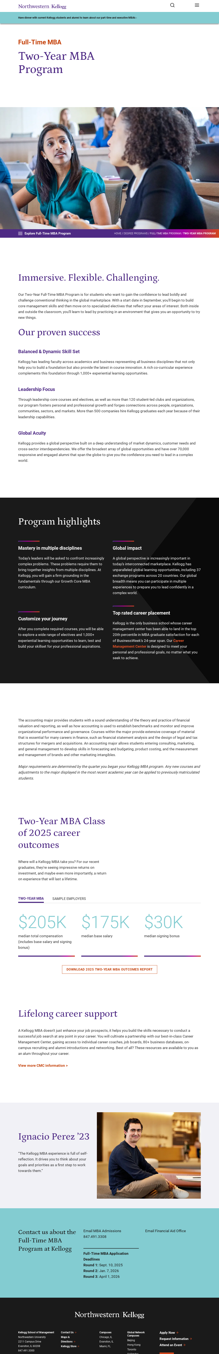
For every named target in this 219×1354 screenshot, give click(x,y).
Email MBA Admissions (102, 1231)
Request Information (176, 1339)
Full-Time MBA (39, 42)
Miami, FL (105, 1346)
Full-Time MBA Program (165, 233)
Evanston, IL (106, 1341)
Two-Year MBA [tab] (31, 898)
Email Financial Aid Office (165, 1231)
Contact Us (69, 1332)
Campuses (105, 1332)
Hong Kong (134, 1344)
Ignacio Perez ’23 (54, 1136)
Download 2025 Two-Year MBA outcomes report (110, 969)
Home (117, 233)
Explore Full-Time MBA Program (44, 233)
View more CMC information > (43, 1065)
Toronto (131, 1349)
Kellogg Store (70, 1346)
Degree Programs (136, 233)
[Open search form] (181, 5)
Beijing (131, 1340)
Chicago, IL (105, 1337)
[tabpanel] (109, 943)
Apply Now (169, 1333)
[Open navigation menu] (197, 5)
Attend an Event (173, 1345)
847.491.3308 (95, 1236)
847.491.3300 (26, 1350)
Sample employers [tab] (69, 899)
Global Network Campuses (136, 1334)
